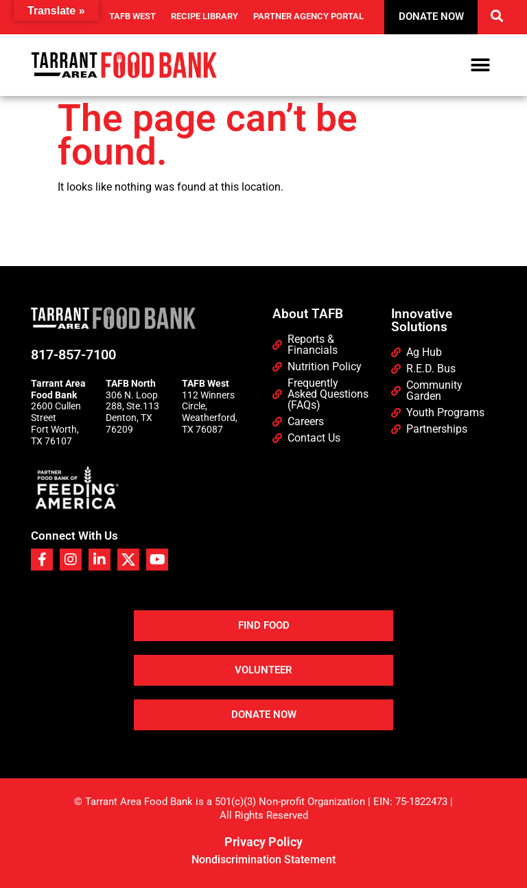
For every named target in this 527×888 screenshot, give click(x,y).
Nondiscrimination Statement (263, 859)
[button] (497, 15)
